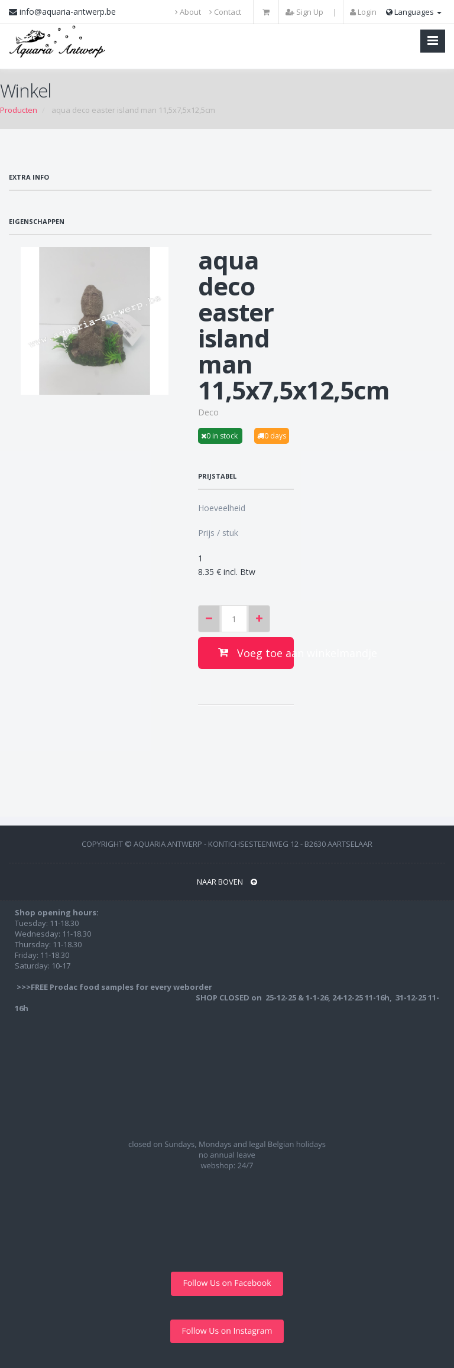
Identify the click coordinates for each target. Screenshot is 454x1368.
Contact (225, 12)
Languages (414, 12)
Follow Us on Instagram (227, 1331)
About (188, 12)
